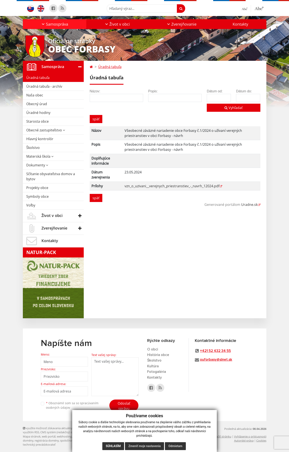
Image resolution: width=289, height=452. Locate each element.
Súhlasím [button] (113, 446)
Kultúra (153, 366)
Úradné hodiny (38, 112)
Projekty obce (37, 187)
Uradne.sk (249, 204)
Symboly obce (37, 196)
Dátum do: (244, 91)
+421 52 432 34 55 (215, 351)
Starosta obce (37, 121)
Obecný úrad (36, 104)
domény (28, 440)
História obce (158, 355)
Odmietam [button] (175, 446)
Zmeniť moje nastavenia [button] (144, 446)
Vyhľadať (233, 107)
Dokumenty (37, 165)
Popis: (153, 91)
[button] (54, 24)
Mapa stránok (32, 436)
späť (96, 119)
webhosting (64, 436)
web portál (49, 436)
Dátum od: (215, 91)
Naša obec (34, 95)
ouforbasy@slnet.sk (216, 360)
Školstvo (33, 147)
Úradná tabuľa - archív (44, 86)
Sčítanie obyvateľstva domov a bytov (50, 176)
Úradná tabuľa (38, 77)
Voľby (30, 205)
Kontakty (240, 24)
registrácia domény (47, 440)
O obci (152, 349)
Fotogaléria (156, 372)
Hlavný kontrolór (39, 139)
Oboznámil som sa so (72, 405)
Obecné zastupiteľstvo (45, 130)
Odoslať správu (124, 406)
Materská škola (39, 156)
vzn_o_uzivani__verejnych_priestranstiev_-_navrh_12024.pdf (172, 186)
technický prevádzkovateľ (39, 444)
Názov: (95, 91)
